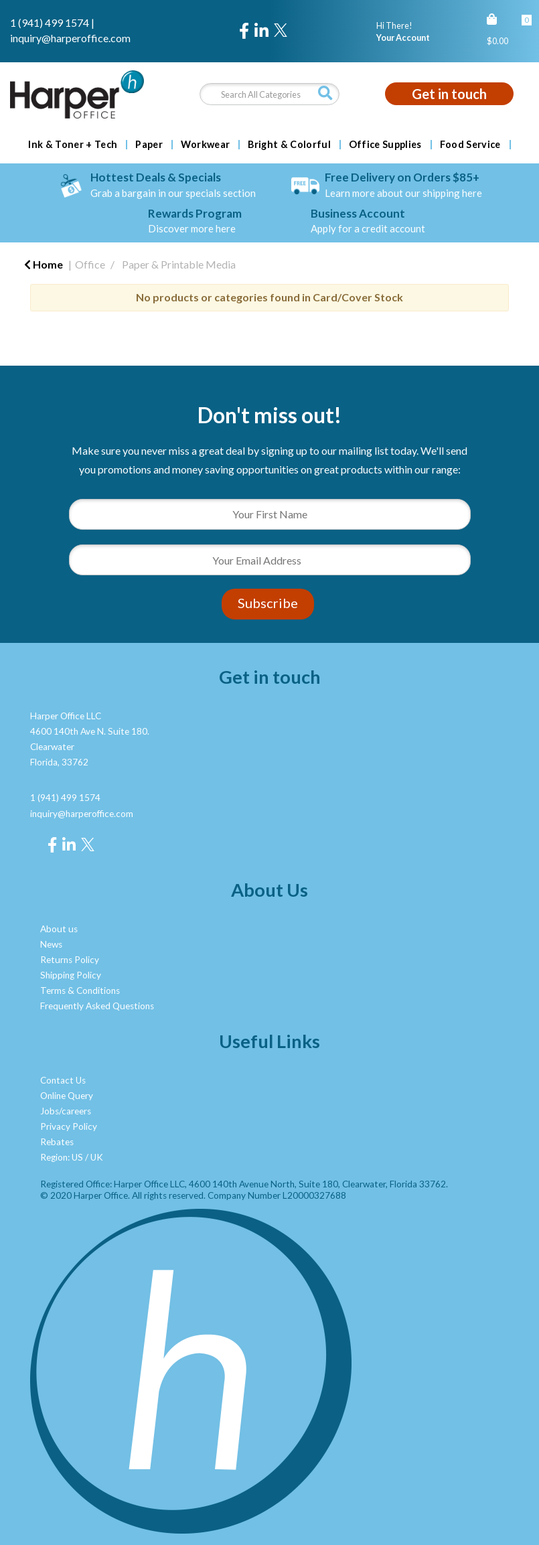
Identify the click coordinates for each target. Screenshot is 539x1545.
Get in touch (449, 94)
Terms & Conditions (80, 990)
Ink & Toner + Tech (72, 144)
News (51, 944)
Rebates (57, 1141)
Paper (149, 144)
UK (96, 1157)
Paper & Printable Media (179, 264)
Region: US (61, 1157)
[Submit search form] (325, 93)
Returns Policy (69, 959)
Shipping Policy (70, 975)
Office (90, 264)
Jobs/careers (65, 1111)
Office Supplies (385, 144)
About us (59, 929)
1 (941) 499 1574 (49, 22)
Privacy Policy (68, 1126)
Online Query (66, 1095)
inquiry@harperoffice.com (70, 37)
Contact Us (63, 1080)
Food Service (470, 144)
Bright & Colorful (289, 144)
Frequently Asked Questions (97, 1006)
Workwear (205, 144)
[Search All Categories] (269, 94)
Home (43, 264)
